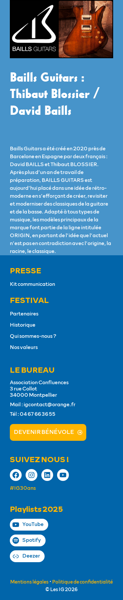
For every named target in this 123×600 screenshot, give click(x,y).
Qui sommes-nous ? (33, 336)
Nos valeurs (24, 347)
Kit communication (32, 284)
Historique (22, 325)
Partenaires (24, 313)
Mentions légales (29, 582)
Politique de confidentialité (82, 582)
